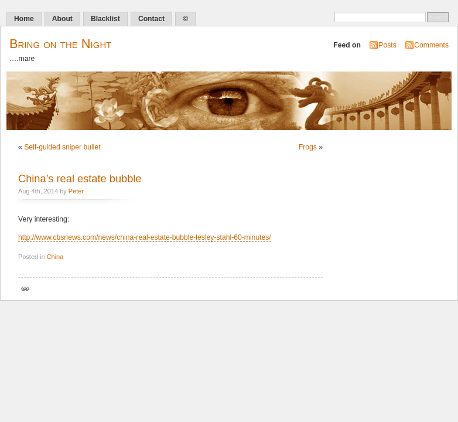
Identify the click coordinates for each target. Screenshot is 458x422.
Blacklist (105, 19)
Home (24, 19)
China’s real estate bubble (80, 178)
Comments (431, 45)
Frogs (308, 147)
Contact (151, 19)
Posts (387, 45)
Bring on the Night (60, 43)
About (62, 19)
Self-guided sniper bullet (62, 147)
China (55, 256)
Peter (76, 191)
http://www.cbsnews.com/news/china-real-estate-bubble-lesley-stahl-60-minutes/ (144, 237)
